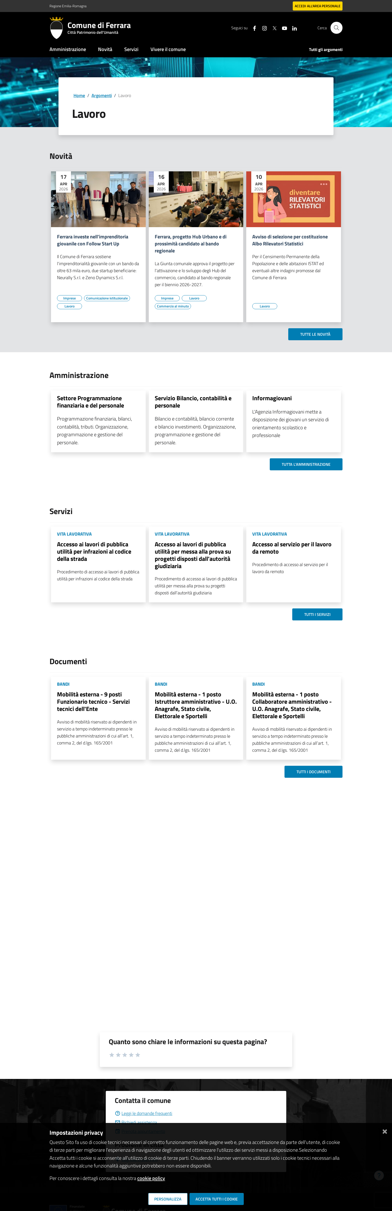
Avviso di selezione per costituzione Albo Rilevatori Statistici (290, 240)
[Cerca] (336, 28)
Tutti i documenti (313, 772)
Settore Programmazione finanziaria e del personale (90, 401)
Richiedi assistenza (136, 1122)
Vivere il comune (168, 49)
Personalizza (168, 1199)
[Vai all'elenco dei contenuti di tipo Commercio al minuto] (173, 306)
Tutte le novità (315, 334)
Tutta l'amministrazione (306, 464)
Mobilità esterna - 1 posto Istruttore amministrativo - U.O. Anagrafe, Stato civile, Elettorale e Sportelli (196, 705)
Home (79, 95)
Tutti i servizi (317, 614)
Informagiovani (272, 397)
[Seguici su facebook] (252, 28)
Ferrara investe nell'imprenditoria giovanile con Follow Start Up (92, 240)
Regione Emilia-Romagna (68, 6)
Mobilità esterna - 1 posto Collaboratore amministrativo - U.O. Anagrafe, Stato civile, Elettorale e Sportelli (292, 705)
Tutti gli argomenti (325, 49)
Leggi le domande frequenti (143, 1113)
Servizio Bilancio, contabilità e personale (193, 401)
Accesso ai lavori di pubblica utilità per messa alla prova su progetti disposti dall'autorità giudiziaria (193, 555)
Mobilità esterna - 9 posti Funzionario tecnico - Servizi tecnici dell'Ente (93, 701)
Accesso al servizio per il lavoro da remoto (292, 548)
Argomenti (102, 95)
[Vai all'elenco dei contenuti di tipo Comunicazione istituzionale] (107, 298)
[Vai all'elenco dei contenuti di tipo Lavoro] (69, 306)
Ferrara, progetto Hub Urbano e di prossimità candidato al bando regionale (190, 243)
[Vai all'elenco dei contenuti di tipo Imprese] (69, 298)
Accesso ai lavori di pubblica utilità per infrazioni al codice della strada (94, 551)
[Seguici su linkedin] (292, 28)
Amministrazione (68, 49)
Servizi (131, 49)
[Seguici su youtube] (282, 28)
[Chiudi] (385, 1130)
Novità (105, 49)
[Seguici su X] (272, 28)
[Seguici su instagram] (262, 28)
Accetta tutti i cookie (217, 1199)
